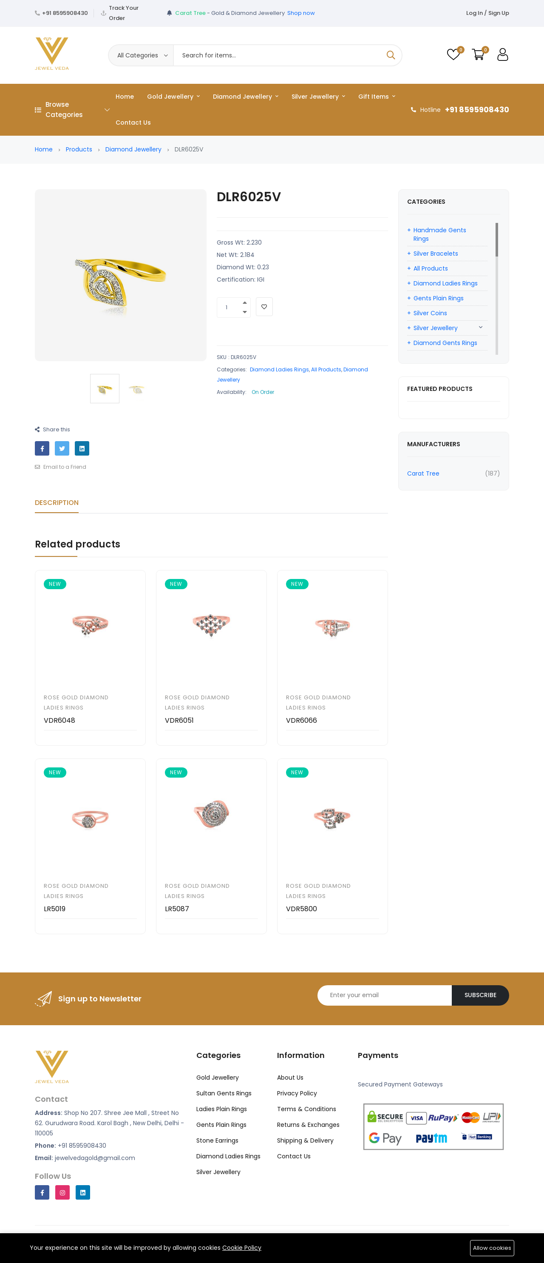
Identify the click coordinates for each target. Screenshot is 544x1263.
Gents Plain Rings (439, 298)
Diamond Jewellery (245, 96)
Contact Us (133, 122)
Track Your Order (124, 13)
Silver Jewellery (318, 96)
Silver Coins (430, 313)
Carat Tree (423, 473)
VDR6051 (179, 720)
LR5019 (54, 909)
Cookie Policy (241, 1247)
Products (79, 149)
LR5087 (177, 909)
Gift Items (376, 96)
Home (125, 96)
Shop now (301, 13)
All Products (326, 369)
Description (57, 502)
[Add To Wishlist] (264, 306)
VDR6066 (301, 720)
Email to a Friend (60, 466)
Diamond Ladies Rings (279, 369)
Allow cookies (492, 1248)
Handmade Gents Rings (440, 234)
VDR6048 (59, 720)
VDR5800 (301, 909)
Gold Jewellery (173, 96)
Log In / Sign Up (487, 13)
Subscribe (480, 995)
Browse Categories (72, 109)
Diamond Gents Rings (445, 343)
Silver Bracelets (436, 253)
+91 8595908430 (65, 13)
